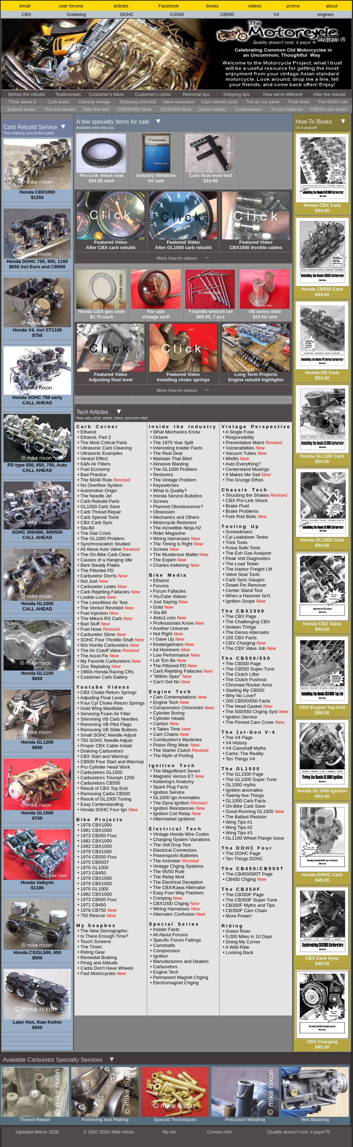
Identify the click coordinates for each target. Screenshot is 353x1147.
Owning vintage (95, 101)
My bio (169, 1132)
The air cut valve (262, 101)
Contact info (219, 1132)
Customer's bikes (106, 94)
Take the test (96, 109)
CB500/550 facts (134, 109)
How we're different (283, 94)
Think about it (22, 101)
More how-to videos (176, 258)
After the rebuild (329, 94)
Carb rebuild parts (219, 101)
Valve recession (178, 101)
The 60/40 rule (333, 101)
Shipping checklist (137, 101)
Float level (298, 101)
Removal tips (196, 94)
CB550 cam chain (328, 109)
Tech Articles (112, 414)
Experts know (21, 109)
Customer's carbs (153, 94)
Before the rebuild (26, 94)
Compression (248, 109)
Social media (212, 109)
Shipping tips (236, 94)
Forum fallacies (287, 109)
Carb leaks (59, 101)
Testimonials (68, 94)
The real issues (60, 109)
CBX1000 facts (176, 109)
